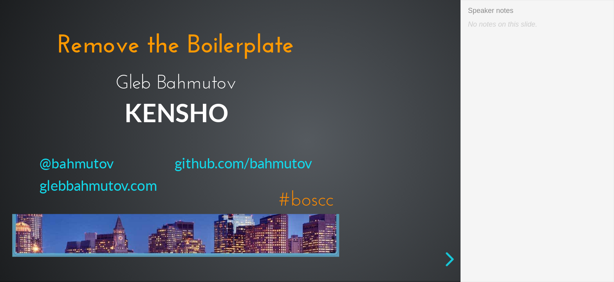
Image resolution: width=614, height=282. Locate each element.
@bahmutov (77, 163)
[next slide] (453, 259)
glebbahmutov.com (98, 185)
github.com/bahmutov (243, 163)
